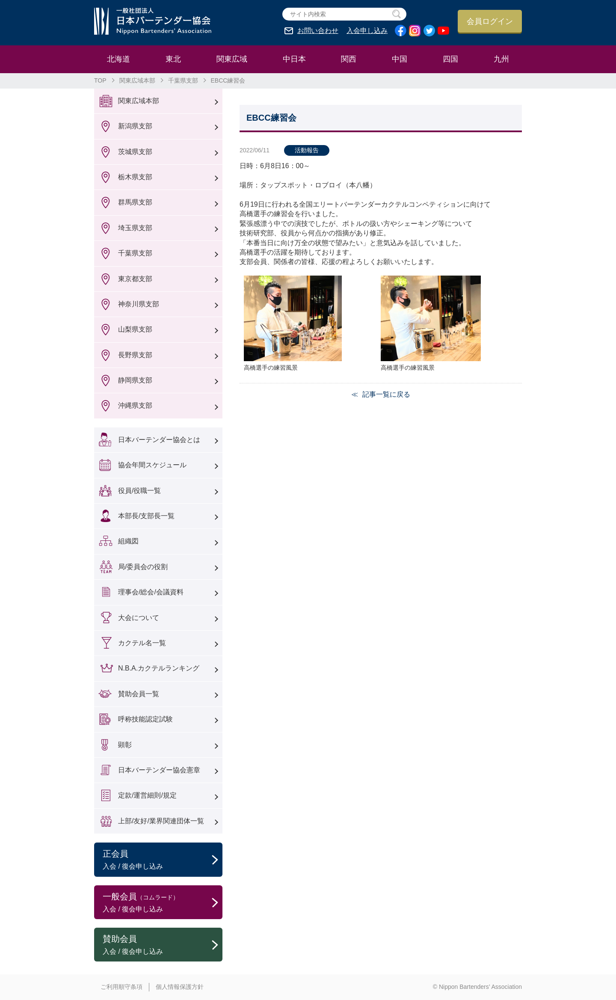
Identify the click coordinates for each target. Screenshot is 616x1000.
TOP (100, 80)
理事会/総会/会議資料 (151, 592)
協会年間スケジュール (152, 465)
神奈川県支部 (138, 304)
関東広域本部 (137, 80)
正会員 (162, 860)
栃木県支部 (135, 177)
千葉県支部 (183, 80)
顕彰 (125, 744)
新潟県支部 (135, 126)
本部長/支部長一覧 (146, 515)
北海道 (118, 59)
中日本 (294, 59)
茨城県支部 (135, 151)
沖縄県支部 (135, 405)
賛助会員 (162, 945)
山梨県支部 (135, 329)
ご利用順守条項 (121, 986)
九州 (501, 59)
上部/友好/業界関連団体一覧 (161, 821)
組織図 (128, 541)
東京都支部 (135, 278)
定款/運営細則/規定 (147, 795)
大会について (138, 617)
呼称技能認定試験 (145, 719)
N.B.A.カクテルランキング (158, 668)
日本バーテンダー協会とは (159, 439)
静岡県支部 (135, 380)
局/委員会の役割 (143, 566)
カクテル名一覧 (142, 643)
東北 (173, 59)
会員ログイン (490, 21)
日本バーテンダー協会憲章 (159, 770)
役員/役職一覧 (139, 490)
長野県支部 (135, 355)
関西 (348, 59)
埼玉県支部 (135, 227)
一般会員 (162, 903)
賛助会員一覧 (138, 693)
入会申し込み (367, 30)
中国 (399, 59)
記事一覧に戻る (386, 394)
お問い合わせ (317, 30)
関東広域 (231, 59)
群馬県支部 (135, 202)
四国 (450, 59)
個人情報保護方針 (180, 986)
